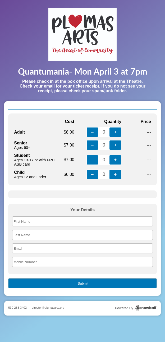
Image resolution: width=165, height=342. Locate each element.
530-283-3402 (17, 307)
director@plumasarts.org (48, 307)
